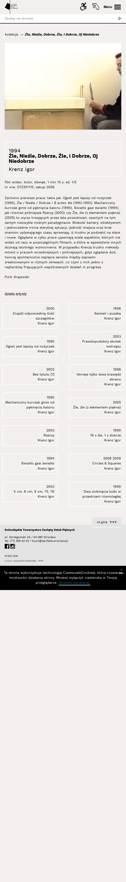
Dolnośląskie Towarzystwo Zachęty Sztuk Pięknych (40, 824)
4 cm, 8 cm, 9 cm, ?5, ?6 (100, 783)
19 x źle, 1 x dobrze (105, 429)
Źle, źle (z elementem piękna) (30, 790)
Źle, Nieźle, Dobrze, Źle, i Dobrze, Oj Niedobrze (62, 34)
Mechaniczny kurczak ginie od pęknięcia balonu (96, 357)
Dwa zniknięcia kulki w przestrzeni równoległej (101, 710)
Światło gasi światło (104, 639)
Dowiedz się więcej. (74, 876)
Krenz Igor (22, 169)
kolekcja (11, 34)
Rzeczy (115, 499)
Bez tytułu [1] (43, 720)
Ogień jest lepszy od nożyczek (30, 576)
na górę (102, 816)
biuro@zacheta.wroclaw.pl (34, 835)
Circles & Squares (106, 569)
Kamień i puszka (41, 356)
